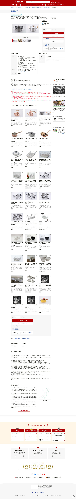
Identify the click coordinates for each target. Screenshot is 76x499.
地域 (22, 5)
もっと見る (62, 133)
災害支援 (49, 477)
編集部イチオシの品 (28, 433)
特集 (39, 5)
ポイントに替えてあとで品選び (57, 435)
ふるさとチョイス (19, 477)
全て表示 (61, 48)
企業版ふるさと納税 (57, 477)
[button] (22, 110)
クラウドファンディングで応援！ (58, 433)
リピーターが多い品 (14, 436)
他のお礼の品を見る (22, 71)
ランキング (27, 5)
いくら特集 (47, 433)
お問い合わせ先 (47, 45)
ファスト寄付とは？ (47, 38)
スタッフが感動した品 (28, 436)
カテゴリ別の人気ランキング (15, 433)
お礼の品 (15, 5)
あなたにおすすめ (34, 5)
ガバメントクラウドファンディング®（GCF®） (35, 477)
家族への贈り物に (55, 440)
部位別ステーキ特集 (41, 440)
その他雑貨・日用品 (25, 338)
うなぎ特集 (40, 433)
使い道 (44, 5)
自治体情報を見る (24, 410)
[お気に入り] (73, 496)
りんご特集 (40, 436)
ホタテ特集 (47, 436)
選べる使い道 (46, 44)
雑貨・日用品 (17, 338)
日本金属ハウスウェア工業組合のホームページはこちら (22, 89)
